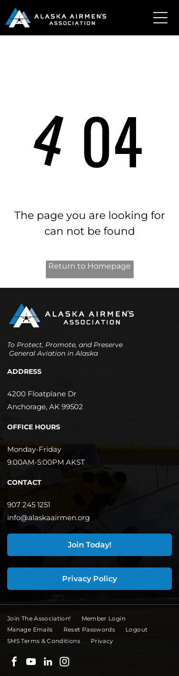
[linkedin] (48, 662)
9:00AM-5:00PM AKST (46, 462)
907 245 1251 (28, 504)
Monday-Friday (34, 449)
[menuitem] (44, 618)
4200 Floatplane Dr (41, 393)
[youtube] (31, 662)
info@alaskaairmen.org (48, 517)
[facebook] (14, 662)
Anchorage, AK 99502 (45, 406)
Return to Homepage (89, 266)
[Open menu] (160, 18)
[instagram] (64, 662)
